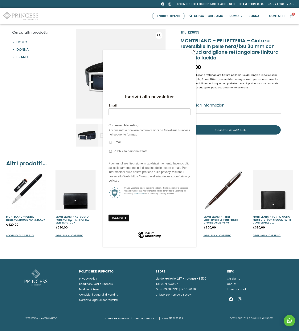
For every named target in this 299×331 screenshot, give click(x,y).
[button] (289, 320)
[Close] (195, 51)
